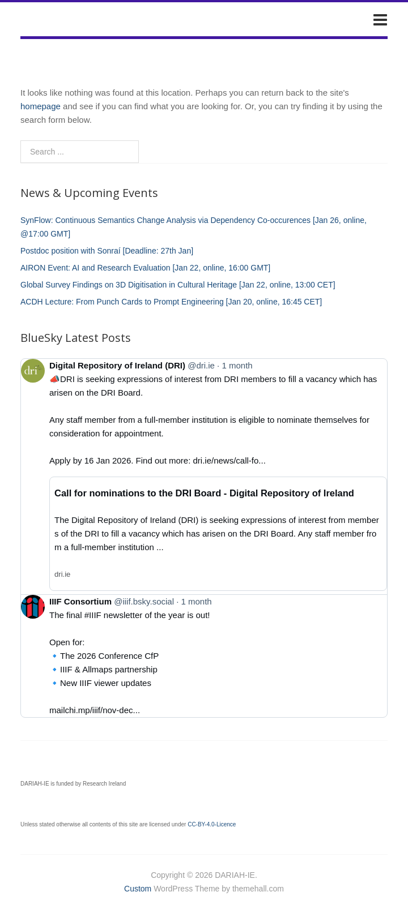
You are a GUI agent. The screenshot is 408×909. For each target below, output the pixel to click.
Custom (137, 888)
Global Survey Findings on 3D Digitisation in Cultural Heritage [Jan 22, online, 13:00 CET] (177, 284)
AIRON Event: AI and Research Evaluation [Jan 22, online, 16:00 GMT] (145, 267)
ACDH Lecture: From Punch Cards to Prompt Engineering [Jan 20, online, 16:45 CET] (171, 301)
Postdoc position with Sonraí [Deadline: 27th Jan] (106, 250)
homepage (40, 106)
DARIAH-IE (58, 19)
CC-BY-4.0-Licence (212, 824)
